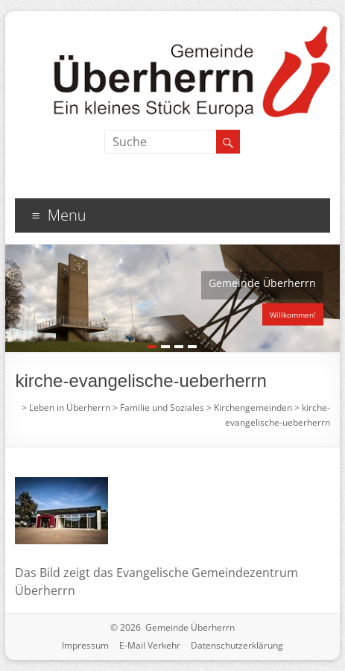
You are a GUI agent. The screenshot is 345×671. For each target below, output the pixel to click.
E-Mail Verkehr (149, 645)
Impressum (85, 645)
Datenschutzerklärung (237, 645)
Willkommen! (293, 314)
